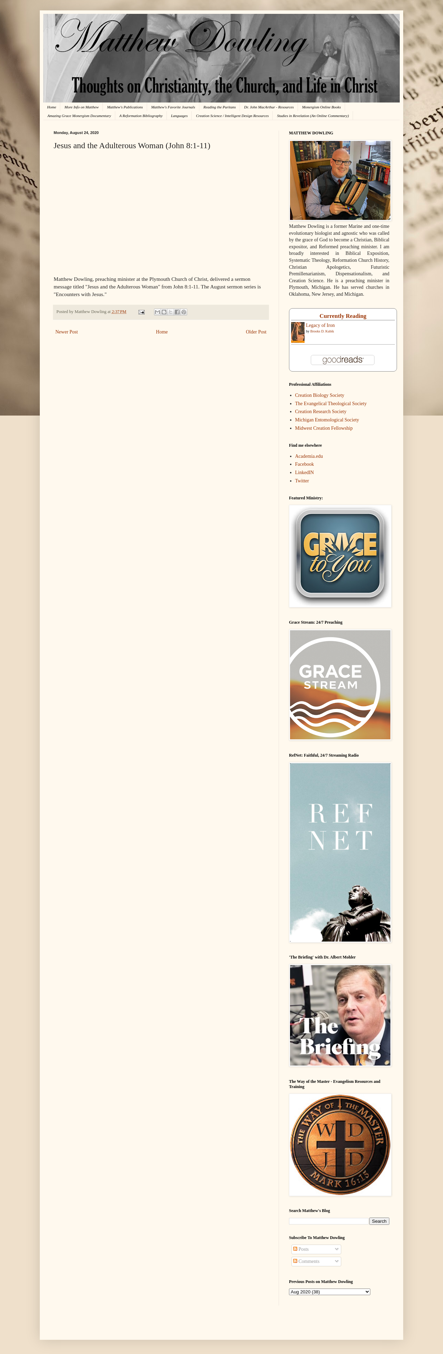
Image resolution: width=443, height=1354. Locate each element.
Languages (179, 116)
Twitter (302, 480)
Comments (306, 1261)
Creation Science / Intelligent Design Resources (232, 116)
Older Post (256, 332)
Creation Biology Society (319, 395)
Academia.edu (309, 456)
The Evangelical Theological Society (331, 403)
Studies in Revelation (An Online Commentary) (313, 116)
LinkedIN (304, 472)
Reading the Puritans (220, 107)
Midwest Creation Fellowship (324, 428)
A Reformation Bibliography (141, 116)
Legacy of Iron (320, 325)
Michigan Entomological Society (327, 419)
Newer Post (66, 332)
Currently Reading (342, 316)
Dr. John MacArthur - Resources (268, 107)
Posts (301, 1249)
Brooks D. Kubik (322, 331)
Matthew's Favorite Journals (173, 107)
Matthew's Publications (125, 107)
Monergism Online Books (321, 107)
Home (51, 107)
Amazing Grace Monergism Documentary (79, 116)
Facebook (304, 464)
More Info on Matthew (81, 107)
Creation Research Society (321, 411)
